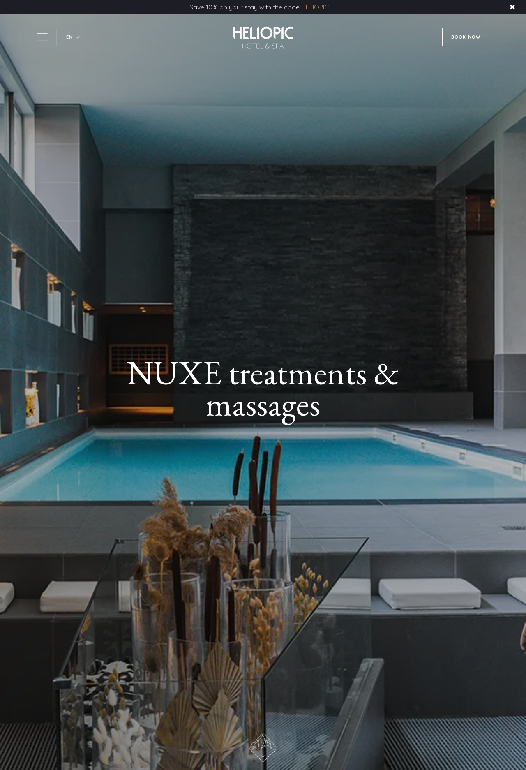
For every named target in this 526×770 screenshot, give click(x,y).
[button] (73, 37)
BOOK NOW (465, 37)
